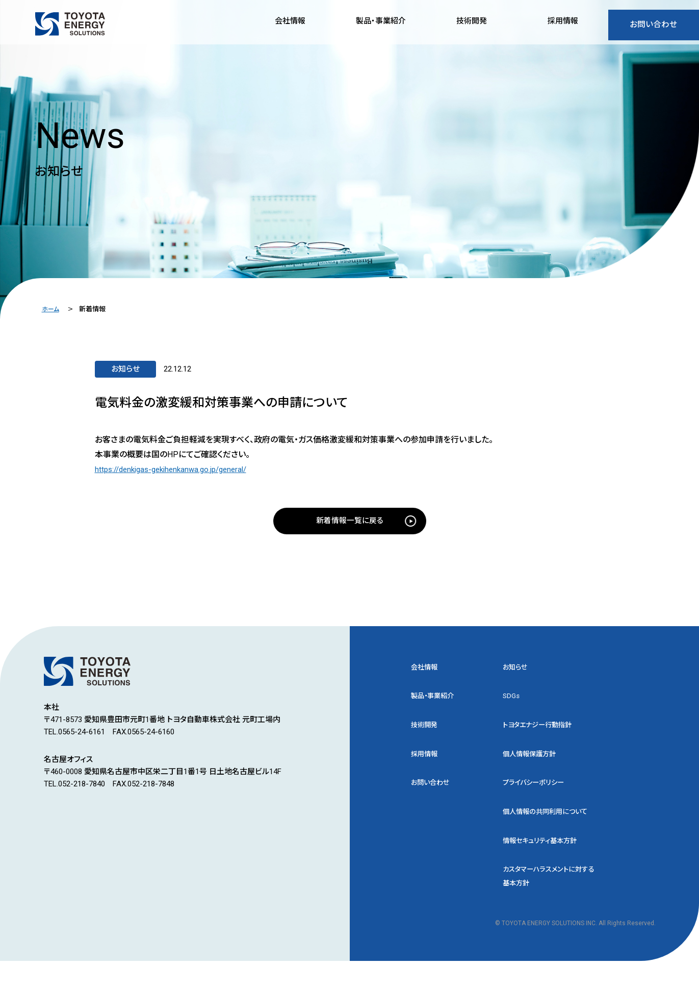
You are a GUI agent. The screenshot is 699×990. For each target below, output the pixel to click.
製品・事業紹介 (436, 702)
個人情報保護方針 (533, 762)
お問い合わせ (653, 27)
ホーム (51, 309)
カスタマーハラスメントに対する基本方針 (548, 905)
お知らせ (517, 672)
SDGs (512, 702)
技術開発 (426, 732)
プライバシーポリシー (538, 792)
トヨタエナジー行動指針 (543, 732)
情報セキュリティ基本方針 (545, 867)
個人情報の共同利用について (548, 829)
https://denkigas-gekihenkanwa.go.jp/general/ (177, 469)
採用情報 (426, 762)
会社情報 (426, 672)
